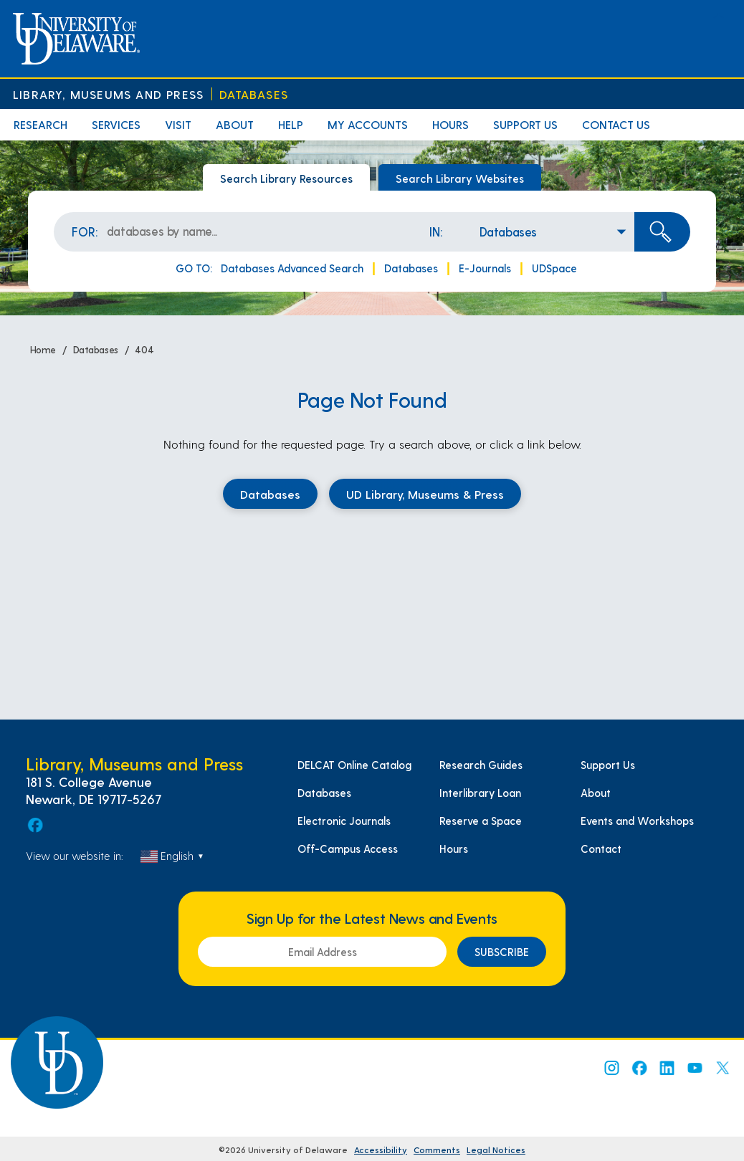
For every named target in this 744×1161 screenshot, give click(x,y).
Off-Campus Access (347, 848)
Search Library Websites (460, 178)
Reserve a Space (480, 820)
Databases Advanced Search (292, 268)
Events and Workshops (637, 820)
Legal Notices (496, 1150)
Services (116, 124)
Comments (437, 1150)
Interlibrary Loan (480, 792)
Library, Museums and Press (108, 94)
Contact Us (616, 124)
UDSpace (554, 268)
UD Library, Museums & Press (425, 494)
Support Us (525, 124)
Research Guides (481, 764)
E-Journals (485, 268)
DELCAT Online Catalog (354, 764)
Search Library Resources (286, 178)
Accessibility (380, 1150)
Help (290, 124)
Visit (178, 124)
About (235, 124)
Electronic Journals (344, 820)
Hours (450, 124)
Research (40, 124)
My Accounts (368, 124)
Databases (253, 94)
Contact (601, 848)
